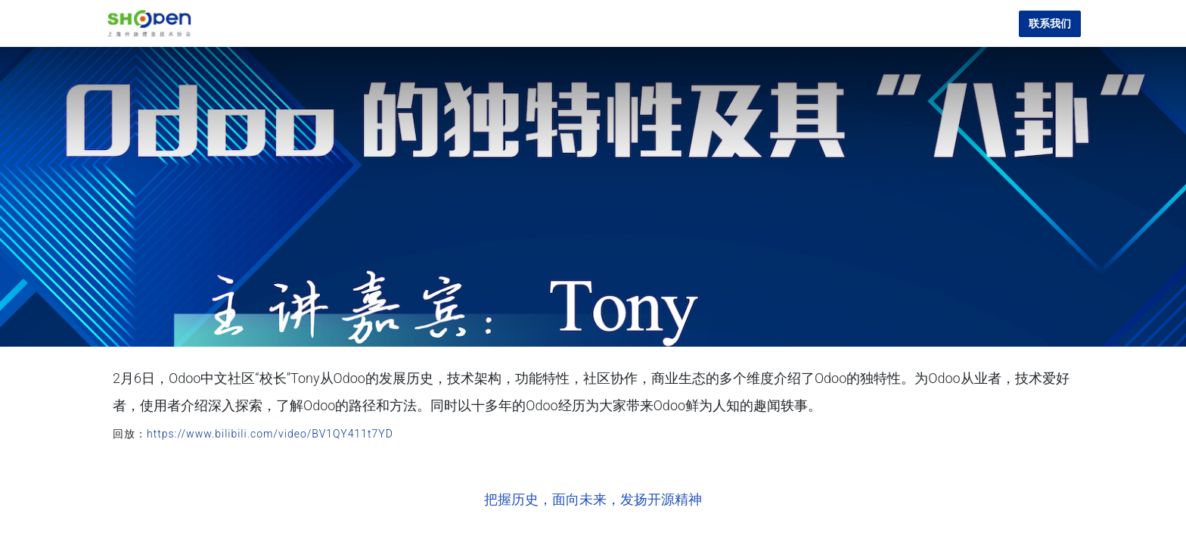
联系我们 (1050, 24)
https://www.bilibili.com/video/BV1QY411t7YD (270, 434)
